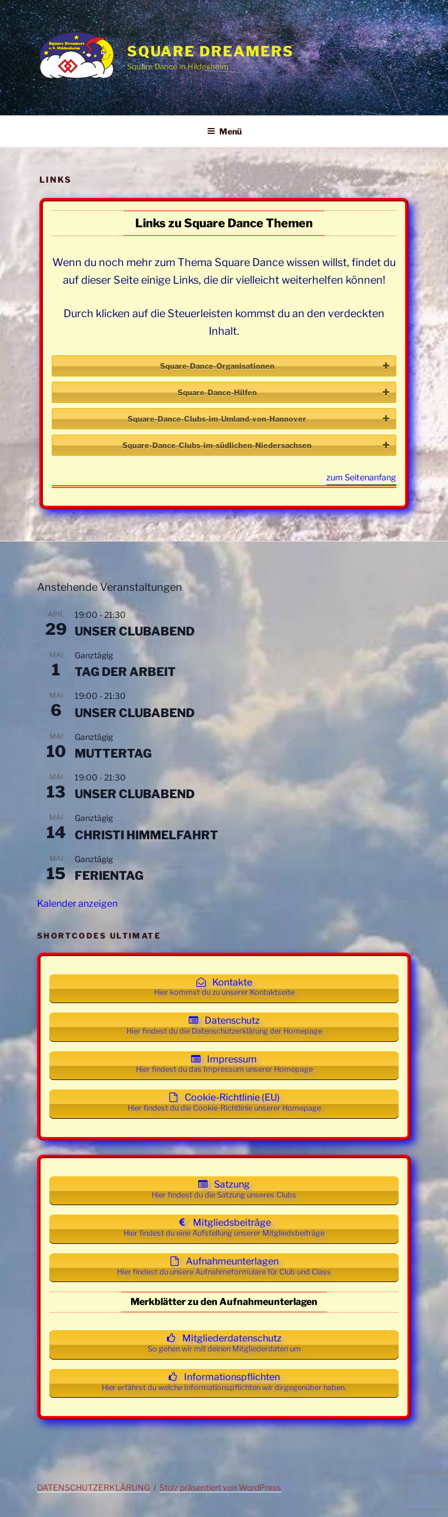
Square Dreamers (210, 51)
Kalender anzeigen (77, 903)
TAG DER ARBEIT (125, 672)
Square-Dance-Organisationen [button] (276, 366)
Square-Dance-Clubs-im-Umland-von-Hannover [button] (260, 419)
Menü (224, 131)
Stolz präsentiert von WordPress (220, 1487)
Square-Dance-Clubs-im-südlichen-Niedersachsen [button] (257, 445)
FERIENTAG (109, 876)
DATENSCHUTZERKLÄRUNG (93, 1487)
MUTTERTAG (113, 753)
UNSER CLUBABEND (135, 631)
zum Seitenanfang (361, 478)
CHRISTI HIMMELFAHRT (146, 835)
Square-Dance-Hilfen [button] (285, 392)
